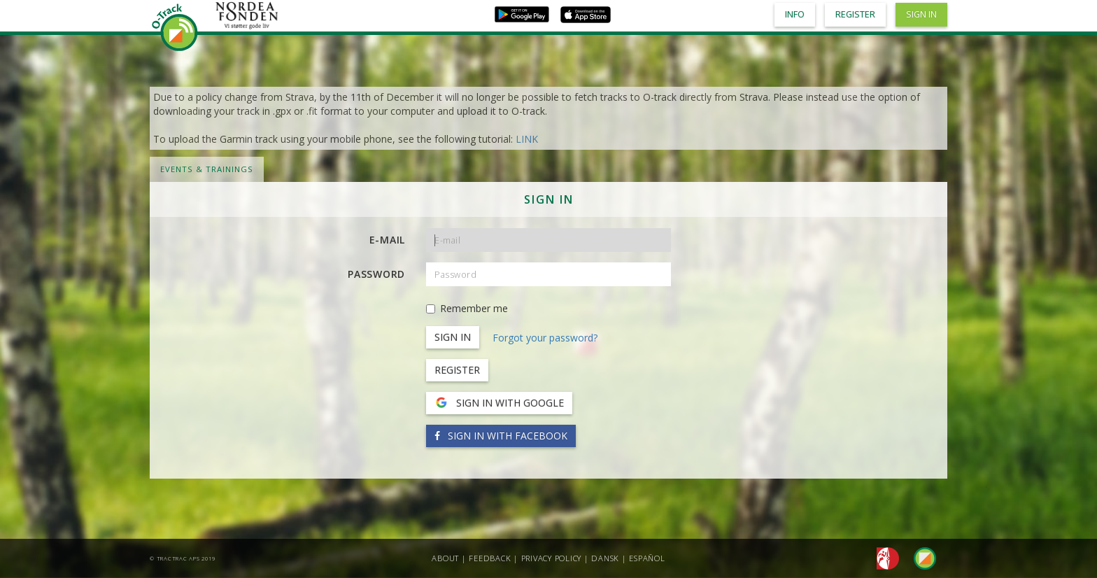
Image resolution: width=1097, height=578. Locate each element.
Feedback (490, 558)
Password (376, 274)
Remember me (467, 308)
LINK (527, 139)
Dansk (605, 558)
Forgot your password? (545, 337)
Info (795, 14)
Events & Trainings (206, 169)
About (445, 558)
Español (647, 558)
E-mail (387, 239)
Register (457, 369)
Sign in (921, 14)
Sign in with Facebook (500, 435)
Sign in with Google (499, 403)
